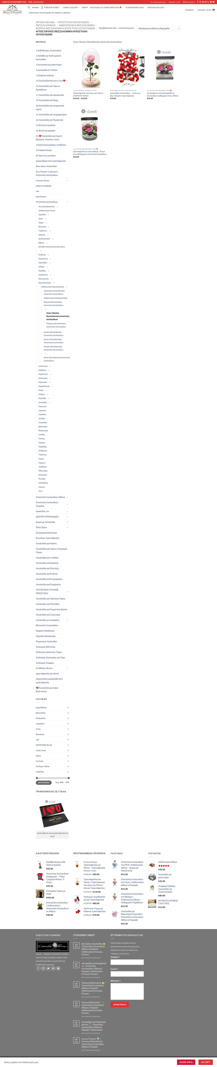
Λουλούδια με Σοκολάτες (48, 620)
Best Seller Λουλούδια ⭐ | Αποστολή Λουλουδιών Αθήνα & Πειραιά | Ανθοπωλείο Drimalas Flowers (93, 949)
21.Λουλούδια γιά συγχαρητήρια (51, 114)
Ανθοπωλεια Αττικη (46, 210)
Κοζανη (41, 394)
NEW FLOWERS (43, 186)
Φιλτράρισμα (44, 783)
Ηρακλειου (43, 275)
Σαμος (41, 458)
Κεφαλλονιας (44, 386)
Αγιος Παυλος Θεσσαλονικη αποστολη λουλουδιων (57, 316)
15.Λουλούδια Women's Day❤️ (51, 80)
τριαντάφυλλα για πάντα (47, 673)
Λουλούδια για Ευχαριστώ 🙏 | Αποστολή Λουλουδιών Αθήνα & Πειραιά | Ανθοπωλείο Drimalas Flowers (94, 968)
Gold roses (41, 750)
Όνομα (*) (115, 957)
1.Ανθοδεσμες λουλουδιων (48, 50)
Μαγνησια (42, 426)
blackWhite (41, 707)
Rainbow (40, 734)
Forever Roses (50, 7)
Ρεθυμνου (42, 450)
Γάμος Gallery (71, 7)
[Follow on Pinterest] (211, 2)
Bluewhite (41, 712)
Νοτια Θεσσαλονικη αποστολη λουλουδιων (57, 359)
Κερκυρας (42, 382)
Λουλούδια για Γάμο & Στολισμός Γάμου (51, 550)
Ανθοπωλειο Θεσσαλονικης (56, 298)
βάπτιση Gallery (157, 7)
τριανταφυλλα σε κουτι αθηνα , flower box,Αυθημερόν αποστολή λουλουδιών (90, 152)
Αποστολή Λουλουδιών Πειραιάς (47, 504)
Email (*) (114, 969)
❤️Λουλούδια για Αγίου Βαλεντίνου (47, 689)
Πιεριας (41, 442)
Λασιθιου (42, 414)
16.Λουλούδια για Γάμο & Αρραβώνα (48, 88)
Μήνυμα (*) (116, 981)
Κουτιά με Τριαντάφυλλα (47, 538)
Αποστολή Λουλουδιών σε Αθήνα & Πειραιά (49, 13)
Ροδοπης (42, 454)
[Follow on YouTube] (213, 2)
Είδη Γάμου (41, 527)
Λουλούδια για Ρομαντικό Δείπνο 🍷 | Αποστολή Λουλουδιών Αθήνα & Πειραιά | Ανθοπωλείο (94, 1026)
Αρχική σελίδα (45, 22)
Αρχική (35, 7)
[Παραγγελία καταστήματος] (158, 28)
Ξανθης (41, 434)
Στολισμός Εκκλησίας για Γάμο (50, 657)
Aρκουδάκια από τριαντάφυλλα (51, 161)
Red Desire (41, 196)
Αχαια (40, 222)
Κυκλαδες (42, 402)
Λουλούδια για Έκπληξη (47, 568)
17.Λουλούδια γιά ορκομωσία (50, 95)
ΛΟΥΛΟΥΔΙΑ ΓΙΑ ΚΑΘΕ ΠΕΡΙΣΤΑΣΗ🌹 (107, 7)
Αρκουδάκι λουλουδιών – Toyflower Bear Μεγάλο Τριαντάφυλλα (125, 94)
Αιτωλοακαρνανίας (46, 206)
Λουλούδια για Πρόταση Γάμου (50, 598)
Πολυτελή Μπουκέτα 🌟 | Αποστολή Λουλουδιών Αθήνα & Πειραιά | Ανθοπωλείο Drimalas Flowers (93, 988)
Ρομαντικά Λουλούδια (46, 641)
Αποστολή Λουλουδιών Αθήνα (50, 497)
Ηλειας (41, 266)
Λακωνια (42, 406)
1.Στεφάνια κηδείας (45, 75)
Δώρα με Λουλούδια (45, 522)
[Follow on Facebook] (197, 2)
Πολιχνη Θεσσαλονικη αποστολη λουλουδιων (56, 325)
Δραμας (41, 234)
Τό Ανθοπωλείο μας (158, 2)
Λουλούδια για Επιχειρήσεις (49, 579)
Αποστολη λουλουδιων (73, 22)
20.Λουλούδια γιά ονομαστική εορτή (50, 107)
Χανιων (41, 487)
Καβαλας (42, 370)
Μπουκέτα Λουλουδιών (47, 625)
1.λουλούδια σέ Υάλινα (46, 70)
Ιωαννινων (43, 366)
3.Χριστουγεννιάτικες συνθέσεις (51, 144)
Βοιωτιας (42, 226)
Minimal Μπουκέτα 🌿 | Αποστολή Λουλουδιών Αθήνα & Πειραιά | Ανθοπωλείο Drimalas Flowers (93, 1007)
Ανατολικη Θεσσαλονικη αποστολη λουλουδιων (54, 292)
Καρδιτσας (43, 374)
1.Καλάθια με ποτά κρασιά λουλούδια (48, 57)
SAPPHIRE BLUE (44, 745)
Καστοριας (43, 378)
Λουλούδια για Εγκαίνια (47, 563)
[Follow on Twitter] (203, 2)
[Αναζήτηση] (29, 7)
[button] (189, 2)
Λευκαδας (42, 422)
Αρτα (40, 218)
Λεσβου (41, 418)
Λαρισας (42, 410)
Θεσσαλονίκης (46, 25)
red (37, 191)
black (38, 755)
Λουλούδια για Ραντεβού (47, 604)
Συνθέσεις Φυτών (44, 668)
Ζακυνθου (42, 262)
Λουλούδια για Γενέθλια (47, 557)
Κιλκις (41, 390)
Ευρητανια (43, 258)
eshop (85, 7)
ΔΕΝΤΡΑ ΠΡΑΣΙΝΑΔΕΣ (47, 516)
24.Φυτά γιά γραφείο (45, 130)
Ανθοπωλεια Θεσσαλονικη (77, 25)
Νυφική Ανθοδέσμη (45, 630)
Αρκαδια (42, 214)
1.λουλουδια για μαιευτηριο (49, 64)
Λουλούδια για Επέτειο (47, 573)
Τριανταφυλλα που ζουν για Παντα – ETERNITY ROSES (88, 94)
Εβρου (41, 242)
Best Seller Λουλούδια (46, 166)
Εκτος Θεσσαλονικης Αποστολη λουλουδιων (54, 341)
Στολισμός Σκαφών (45, 663)
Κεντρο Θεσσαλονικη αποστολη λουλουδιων (53, 348)
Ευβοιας (42, 254)
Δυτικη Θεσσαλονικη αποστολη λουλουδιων (53, 333)
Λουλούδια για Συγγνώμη (48, 614)
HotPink (40, 771)
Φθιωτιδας (43, 471)
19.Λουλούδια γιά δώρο (47, 100)
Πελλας (41, 438)
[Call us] (208, 2)
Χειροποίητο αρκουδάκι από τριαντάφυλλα (49, 680)
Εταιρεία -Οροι (174, 2)
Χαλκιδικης (43, 483)
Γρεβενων (42, 230)
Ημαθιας (42, 270)
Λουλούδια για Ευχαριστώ (48, 584)
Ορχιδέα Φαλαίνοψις (46, 636)
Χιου (40, 491)
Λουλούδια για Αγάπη (46, 543)
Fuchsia (39, 761)
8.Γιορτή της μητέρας (46, 155)
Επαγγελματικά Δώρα (46, 532)
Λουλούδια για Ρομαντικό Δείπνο (51, 609)
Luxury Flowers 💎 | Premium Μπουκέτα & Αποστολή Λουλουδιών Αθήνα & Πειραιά (93, 1042)
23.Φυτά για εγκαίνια (45, 125)
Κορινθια (42, 398)
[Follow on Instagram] (200, 2)
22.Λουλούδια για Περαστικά (49, 120)
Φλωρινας (42, 475)
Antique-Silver (43, 766)
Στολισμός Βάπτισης (45, 646)
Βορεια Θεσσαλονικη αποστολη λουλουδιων (65, 28)
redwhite (40, 723)
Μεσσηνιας (43, 430)
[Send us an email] (205, 2)
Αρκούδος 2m (42, 511)
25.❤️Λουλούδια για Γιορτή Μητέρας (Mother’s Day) (49, 138)
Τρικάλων (42, 467)
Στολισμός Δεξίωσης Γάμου (49, 652)
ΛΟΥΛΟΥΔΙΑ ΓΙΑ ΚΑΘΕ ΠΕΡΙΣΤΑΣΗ (47, 591)
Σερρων (41, 462)
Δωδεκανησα (44, 238)
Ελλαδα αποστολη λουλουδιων (51, 247)
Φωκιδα (41, 479)
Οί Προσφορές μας (136, 7)
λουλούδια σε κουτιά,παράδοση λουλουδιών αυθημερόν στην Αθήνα (162, 94)
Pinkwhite (41, 718)
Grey (38, 729)
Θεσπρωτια (43, 279)
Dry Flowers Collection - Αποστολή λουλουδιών (47, 173)
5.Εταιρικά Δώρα (44, 150)
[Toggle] (67, 180)
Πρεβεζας (42, 446)
